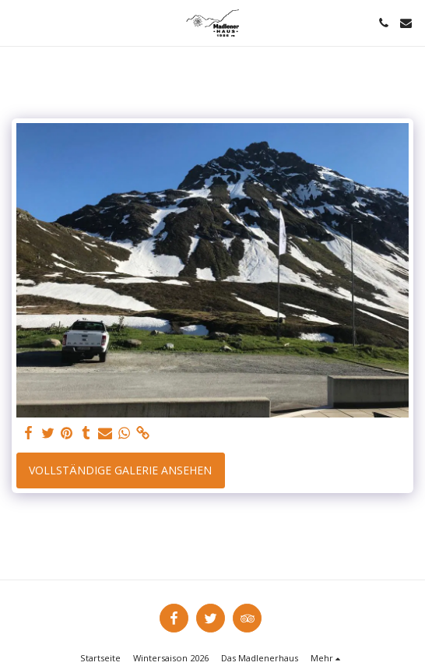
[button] (17, 22)
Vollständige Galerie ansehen (120, 470)
